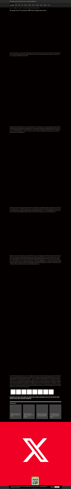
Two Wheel (29, 5)
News (22, 5)
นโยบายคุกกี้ (17, 487)
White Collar (37, 5)
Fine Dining (45, 5)
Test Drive (25, 5)
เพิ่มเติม (49, 5)
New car (19, 5)
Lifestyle (41, 5)
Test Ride (33, 5)
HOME (16, 5)
